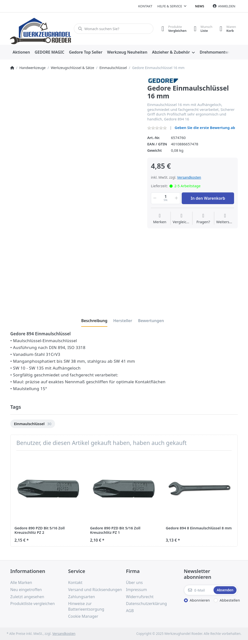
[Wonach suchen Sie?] (113, 28)
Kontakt (145, 6)
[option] (32, 423)
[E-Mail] (198, 590)
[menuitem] (21, 52)
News (199, 6)
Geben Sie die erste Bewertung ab (205, 127)
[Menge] (165, 198)
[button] (154, 198)
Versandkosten (189, 177)
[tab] (94, 320)
